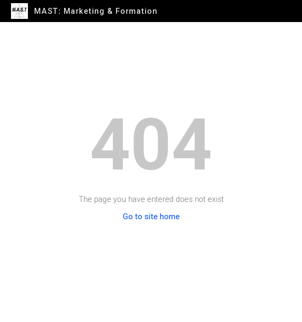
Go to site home (151, 216)
